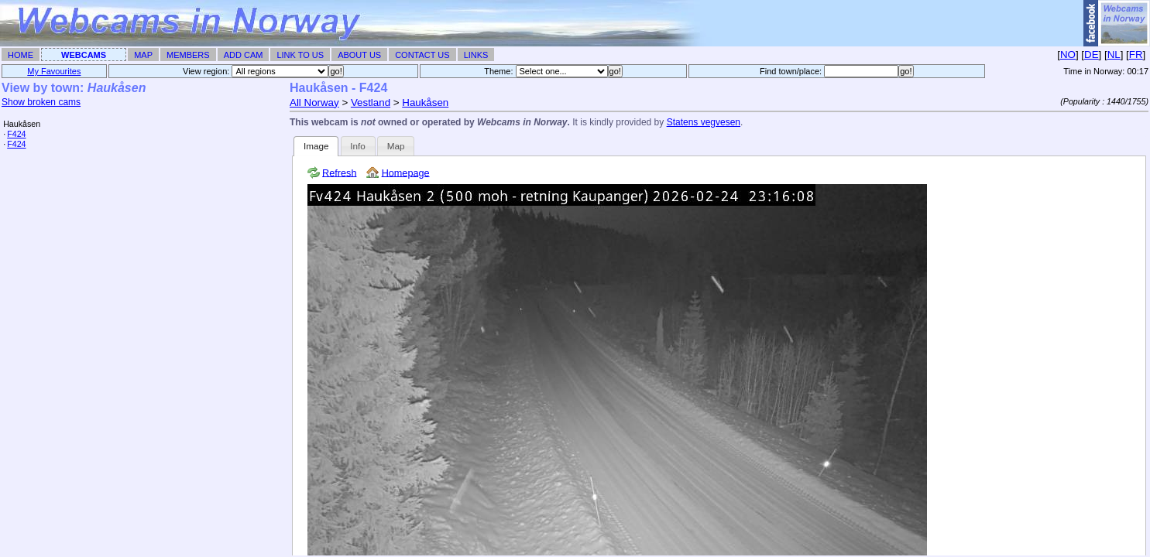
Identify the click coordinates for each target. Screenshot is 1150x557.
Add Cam (243, 55)
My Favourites (54, 71)
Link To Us (300, 55)
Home (20, 55)
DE (1091, 54)
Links (476, 55)
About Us (359, 55)
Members (188, 55)
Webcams (83, 55)
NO (1068, 54)
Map (143, 55)
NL (1114, 54)
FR (1136, 54)
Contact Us (422, 55)
